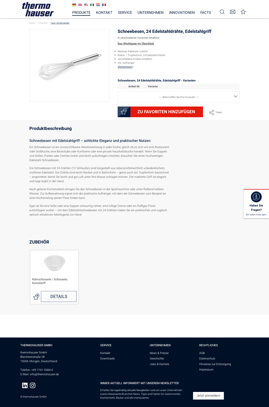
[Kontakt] (232, 12)
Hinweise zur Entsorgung (215, 364)
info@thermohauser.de (44, 374)
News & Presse (159, 353)
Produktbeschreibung (50, 129)
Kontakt (105, 353)
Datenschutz (207, 359)
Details (58, 296)
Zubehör (39, 242)
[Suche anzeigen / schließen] (222, 12)
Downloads (107, 359)
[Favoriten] (243, 12)
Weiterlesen (125, 67)
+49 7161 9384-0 (42, 370)
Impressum (206, 370)
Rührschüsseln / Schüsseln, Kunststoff (50, 281)
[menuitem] (222, 12)
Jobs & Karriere (159, 364)
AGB (202, 353)
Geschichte (157, 359)
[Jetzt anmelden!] (208, 396)
